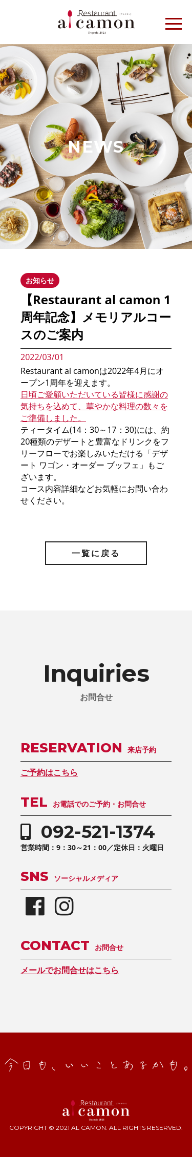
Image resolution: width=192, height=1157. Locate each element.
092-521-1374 (98, 832)
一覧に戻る (96, 553)
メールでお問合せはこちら (69, 970)
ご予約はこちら (49, 772)
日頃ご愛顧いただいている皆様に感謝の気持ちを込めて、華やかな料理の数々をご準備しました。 (94, 406)
